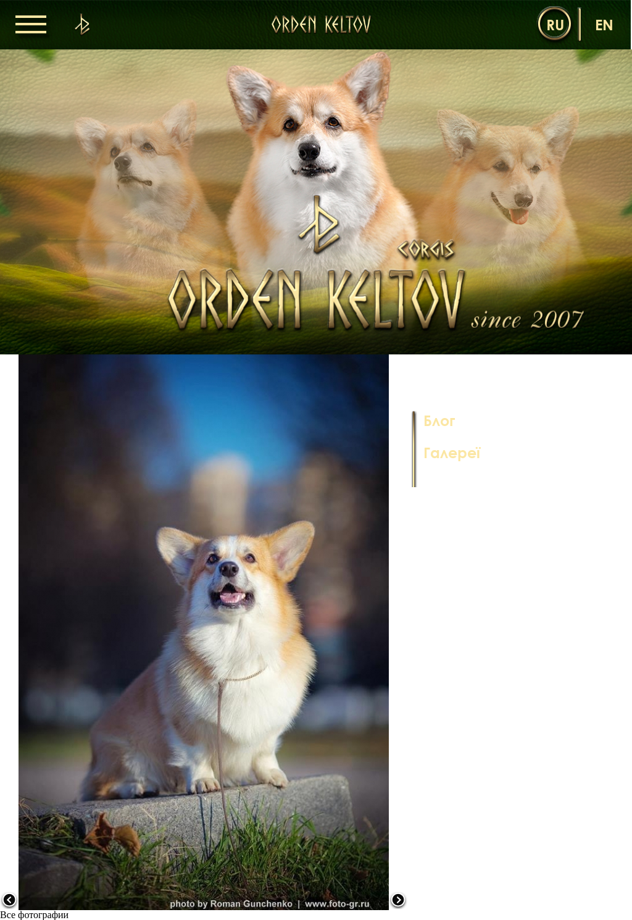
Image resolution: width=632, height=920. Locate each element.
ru (555, 24)
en (604, 24)
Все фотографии (34, 915)
